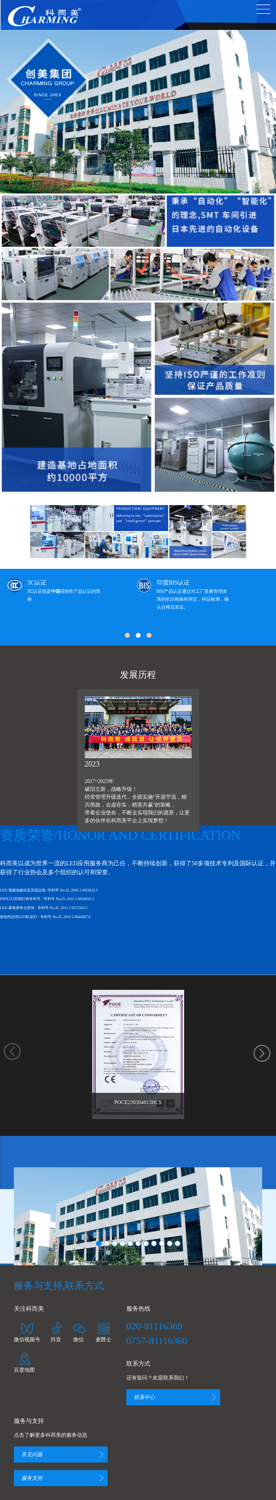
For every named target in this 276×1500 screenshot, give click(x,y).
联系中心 (144, 1397)
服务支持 (31, 1478)
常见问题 (31, 1454)
